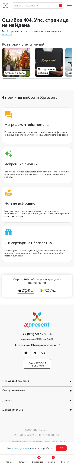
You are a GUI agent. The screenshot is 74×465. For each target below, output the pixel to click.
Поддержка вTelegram (37, 364)
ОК (61, 448)
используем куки (20, 448)
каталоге (7, 34)
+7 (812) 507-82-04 (37, 334)
